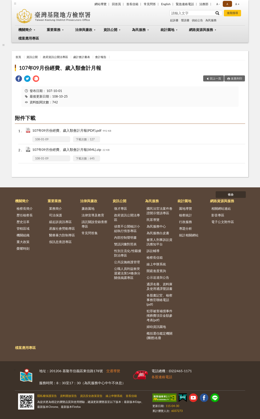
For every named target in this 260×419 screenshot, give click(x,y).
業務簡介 (55, 208)
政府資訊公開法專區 (55, 57)
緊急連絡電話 (185, 4)
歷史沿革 (23, 222)
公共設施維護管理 (127, 262)
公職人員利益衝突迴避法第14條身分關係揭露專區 (127, 273)
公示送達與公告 (158, 277)
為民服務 (211, 20)
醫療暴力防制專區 (62, 235)
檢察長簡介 (25, 208)
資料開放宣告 (68, 396)
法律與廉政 (83, 30)
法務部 (203, 4)
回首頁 (116, 4)
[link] (18, 79)
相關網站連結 (221, 208)
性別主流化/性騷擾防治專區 (127, 253)
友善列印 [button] (236, 78)
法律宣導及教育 (93, 215)
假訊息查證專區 (60, 242)
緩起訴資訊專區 (60, 222)
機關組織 (23, 235)
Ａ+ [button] (237, 4)
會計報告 (100, 57)
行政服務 (185, 222)
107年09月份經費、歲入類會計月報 (60, 68)
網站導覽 (100, 4)
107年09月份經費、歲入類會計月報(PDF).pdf (71, 130)
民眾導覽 (153, 220)
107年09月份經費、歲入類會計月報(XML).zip (71, 149)
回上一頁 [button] (215, 78)
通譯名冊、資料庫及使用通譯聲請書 (159, 286)
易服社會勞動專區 (62, 228)
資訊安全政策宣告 (91, 396)
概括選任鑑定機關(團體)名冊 (159, 335)
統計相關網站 (188, 235)
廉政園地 (88, 208)
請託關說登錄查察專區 (94, 224)
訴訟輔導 (153, 251)
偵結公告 (197, 20)
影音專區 (217, 215)
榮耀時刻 (23, 248)
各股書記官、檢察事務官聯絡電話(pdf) (159, 299)
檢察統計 (185, 215)
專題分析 (185, 228)
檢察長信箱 (155, 257)
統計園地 (167, 30)
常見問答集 (90, 233)
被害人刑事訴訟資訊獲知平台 (159, 242)
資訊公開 (110, 30)
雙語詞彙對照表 (125, 244)
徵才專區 (120, 208)
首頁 (18, 57)
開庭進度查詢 (156, 271)
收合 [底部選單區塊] (231, 194)
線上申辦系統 (156, 264)
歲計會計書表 (81, 57)
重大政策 (23, 242)
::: (15, 3)
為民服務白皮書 (158, 233)
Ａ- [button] (218, 4)
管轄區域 (23, 228)
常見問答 (150, 4)
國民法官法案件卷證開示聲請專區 (159, 210)
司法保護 (55, 215)
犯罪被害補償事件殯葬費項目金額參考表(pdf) (159, 315)
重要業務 (53, 30)
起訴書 (174, 20)
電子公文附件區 (222, 222)
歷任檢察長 (25, 215)
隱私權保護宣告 (47, 396)
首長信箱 (132, 4)
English (166, 4)
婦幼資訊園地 (156, 327)
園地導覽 (185, 208)
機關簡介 (25, 30)
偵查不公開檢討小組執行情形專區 (127, 228)
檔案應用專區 (28, 38)
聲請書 (185, 20)
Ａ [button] (227, 4)
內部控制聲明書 (125, 237)
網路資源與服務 (201, 30)
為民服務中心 (156, 226)
